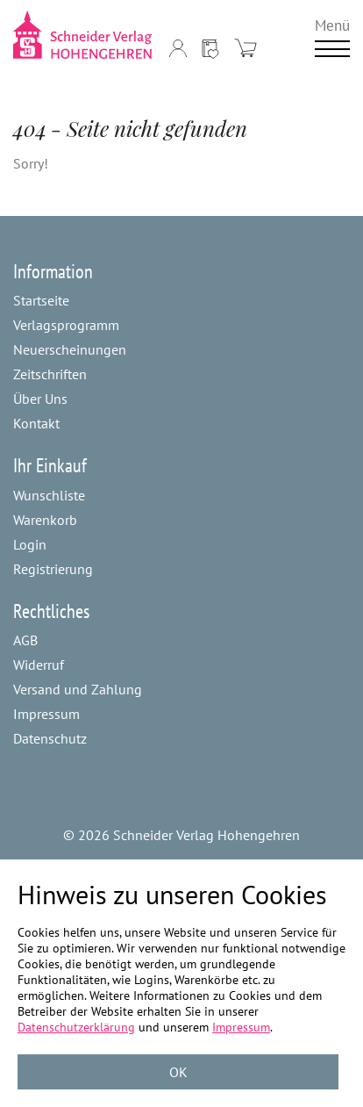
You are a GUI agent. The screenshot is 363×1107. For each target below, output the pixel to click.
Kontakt (36, 423)
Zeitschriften (50, 374)
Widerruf (38, 664)
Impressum (46, 713)
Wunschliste (49, 495)
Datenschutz (50, 738)
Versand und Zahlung (77, 689)
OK (178, 1072)
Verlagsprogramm (66, 325)
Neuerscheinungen (69, 349)
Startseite (41, 300)
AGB (25, 640)
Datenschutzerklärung (76, 1027)
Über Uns (40, 398)
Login (29, 544)
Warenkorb (45, 519)
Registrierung (53, 569)
